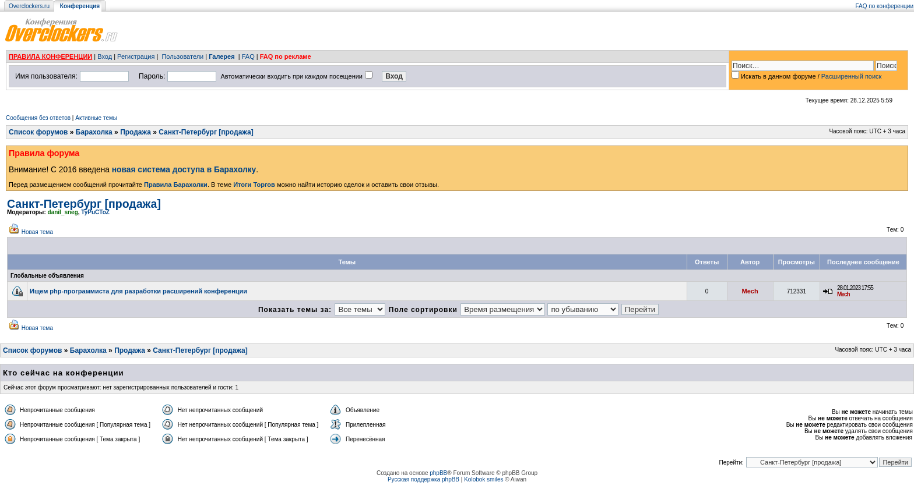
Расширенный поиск (851, 76)
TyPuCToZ (95, 212)
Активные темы (96, 118)
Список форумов (38, 132)
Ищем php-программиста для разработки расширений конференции (138, 291)
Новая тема (37, 232)
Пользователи (182, 56)
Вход (104, 56)
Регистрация (135, 56)
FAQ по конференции (884, 6)
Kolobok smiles (483, 479)
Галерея (221, 56)
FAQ (248, 56)
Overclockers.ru (29, 6)
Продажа (135, 132)
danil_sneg (63, 212)
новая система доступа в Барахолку (184, 169)
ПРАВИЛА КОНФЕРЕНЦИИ (50, 56)
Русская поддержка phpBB (423, 479)
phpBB (438, 473)
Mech (750, 291)
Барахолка (94, 132)
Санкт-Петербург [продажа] (206, 132)
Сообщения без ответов (38, 118)
